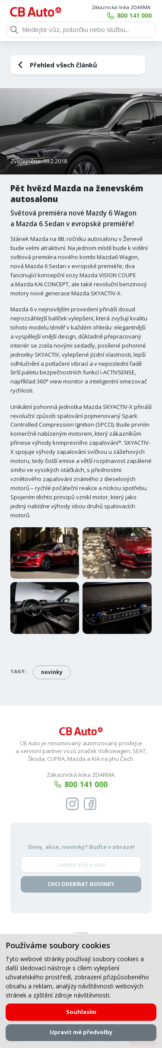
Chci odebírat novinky (81, 884)
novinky (52, 672)
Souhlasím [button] (81, 1012)
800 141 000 (134, 15)
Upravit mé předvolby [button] (81, 1032)
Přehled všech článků (63, 64)
